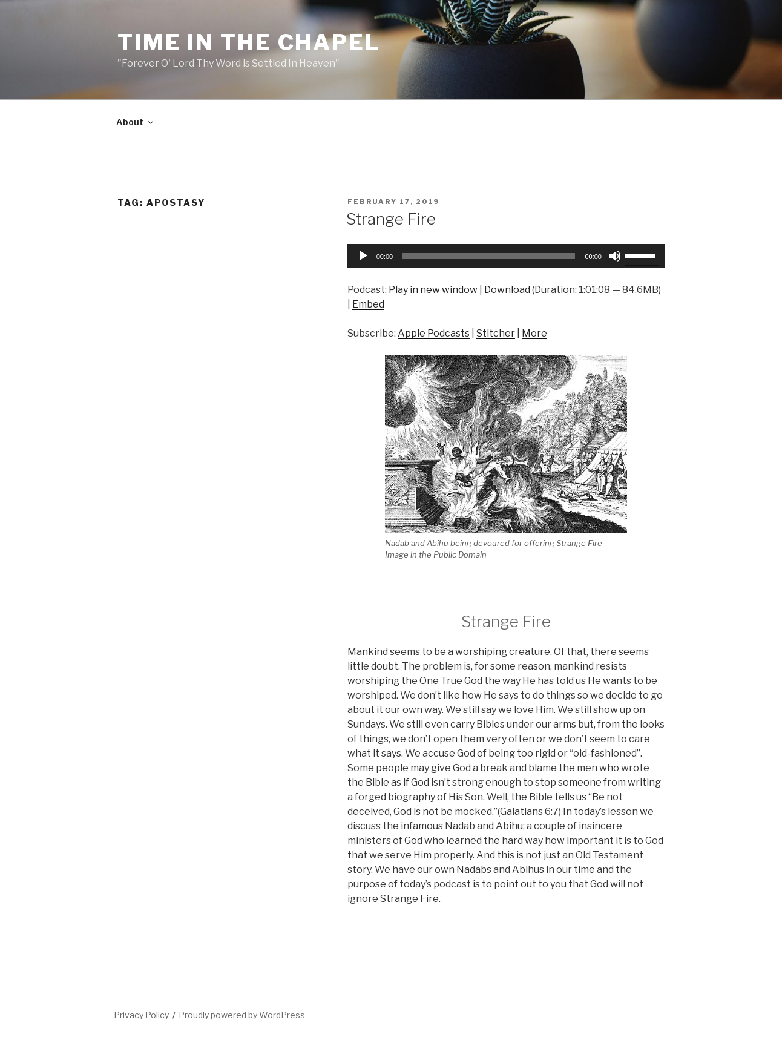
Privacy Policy (141, 1015)
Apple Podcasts (434, 333)
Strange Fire (391, 218)
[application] (506, 256)
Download (507, 289)
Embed (368, 304)
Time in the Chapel (249, 42)
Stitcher (495, 333)
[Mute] (615, 256)
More (534, 333)
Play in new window (433, 289)
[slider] (488, 256)
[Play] (363, 256)
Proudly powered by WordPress (242, 1015)
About (135, 122)
